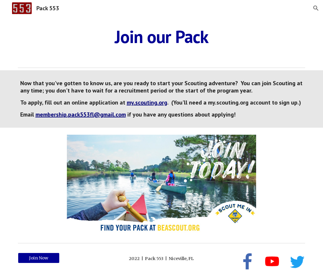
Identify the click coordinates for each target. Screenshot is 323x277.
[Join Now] (38, 258)
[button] (316, 8)
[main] (161, 37)
